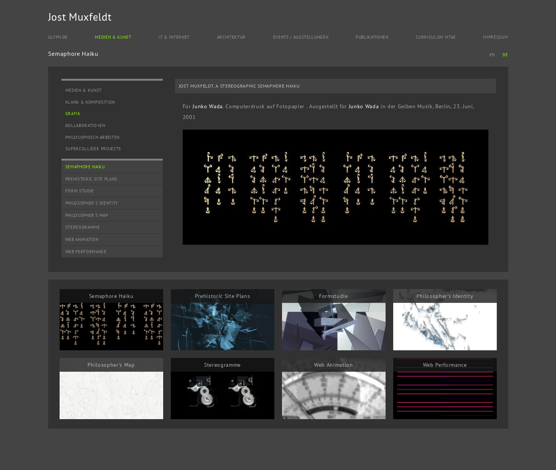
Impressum (495, 37)
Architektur (231, 37)
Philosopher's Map (86, 215)
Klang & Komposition (90, 102)
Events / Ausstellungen (301, 37)
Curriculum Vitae (436, 37)
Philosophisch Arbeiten (92, 137)
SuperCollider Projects (93, 148)
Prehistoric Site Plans (91, 179)
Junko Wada (208, 106)
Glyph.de (58, 37)
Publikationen (372, 37)
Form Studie (79, 191)
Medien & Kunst (113, 37)
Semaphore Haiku (85, 166)
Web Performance (86, 251)
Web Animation (82, 239)
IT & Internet (174, 37)
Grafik (73, 113)
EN (492, 54)
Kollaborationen (85, 125)
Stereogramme (82, 227)
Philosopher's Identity (91, 203)
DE (505, 54)
